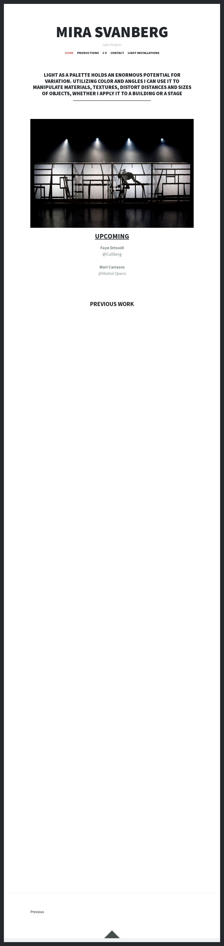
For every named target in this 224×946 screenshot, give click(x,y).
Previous (38, 911)
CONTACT (117, 53)
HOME (69, 53)
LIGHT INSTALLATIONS (143, 53)
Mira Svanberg (112, 31)
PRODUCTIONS (88, 53)
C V (104, 53)
